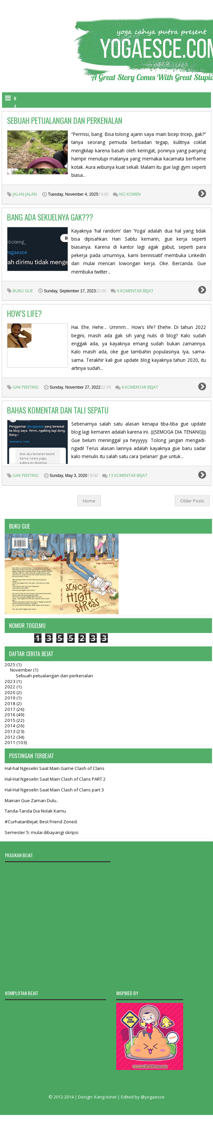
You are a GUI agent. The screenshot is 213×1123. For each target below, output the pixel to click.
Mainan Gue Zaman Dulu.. (31, 800)
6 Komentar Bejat (135, 291)
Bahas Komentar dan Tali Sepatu (58, 410)
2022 (10, 687)
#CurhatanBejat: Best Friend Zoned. (41, 822)
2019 (10, 698)
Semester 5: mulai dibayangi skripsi (41, 832)
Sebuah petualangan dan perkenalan (64, 120)
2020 (10, 692)
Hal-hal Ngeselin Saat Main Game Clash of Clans (54, 768)
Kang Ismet (105, 1097)
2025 (10, 665)
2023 (10, 681)
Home (89, 501)
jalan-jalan (25, 194)
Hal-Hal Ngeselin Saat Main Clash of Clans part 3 (54, 790)
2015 (10, 720)
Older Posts (192, 501)
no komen (130, 194)
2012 (10, 737)
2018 (10, 703)
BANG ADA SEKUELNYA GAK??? (50, 217)
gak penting (26, 387)
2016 (10, 715)
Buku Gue (23, 291)
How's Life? (24, 313)
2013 (10, 731)
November (21, 670)
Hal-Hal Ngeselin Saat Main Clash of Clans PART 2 (55, 779)
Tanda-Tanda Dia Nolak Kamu (35, 811)
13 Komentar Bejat (128, 475)
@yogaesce (152, 1097)
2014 (10, 726)
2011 (10, 742)
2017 (10, 709)
